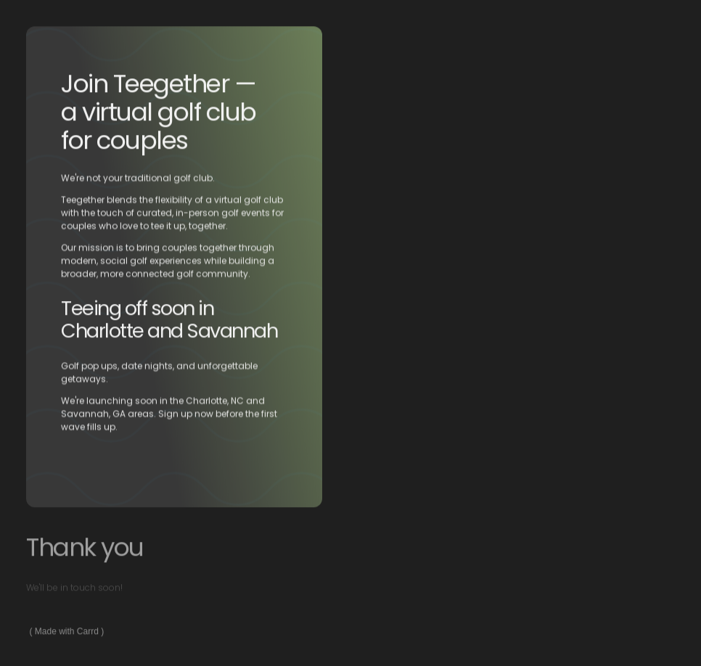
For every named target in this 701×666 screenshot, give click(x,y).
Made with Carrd (67, 632)
